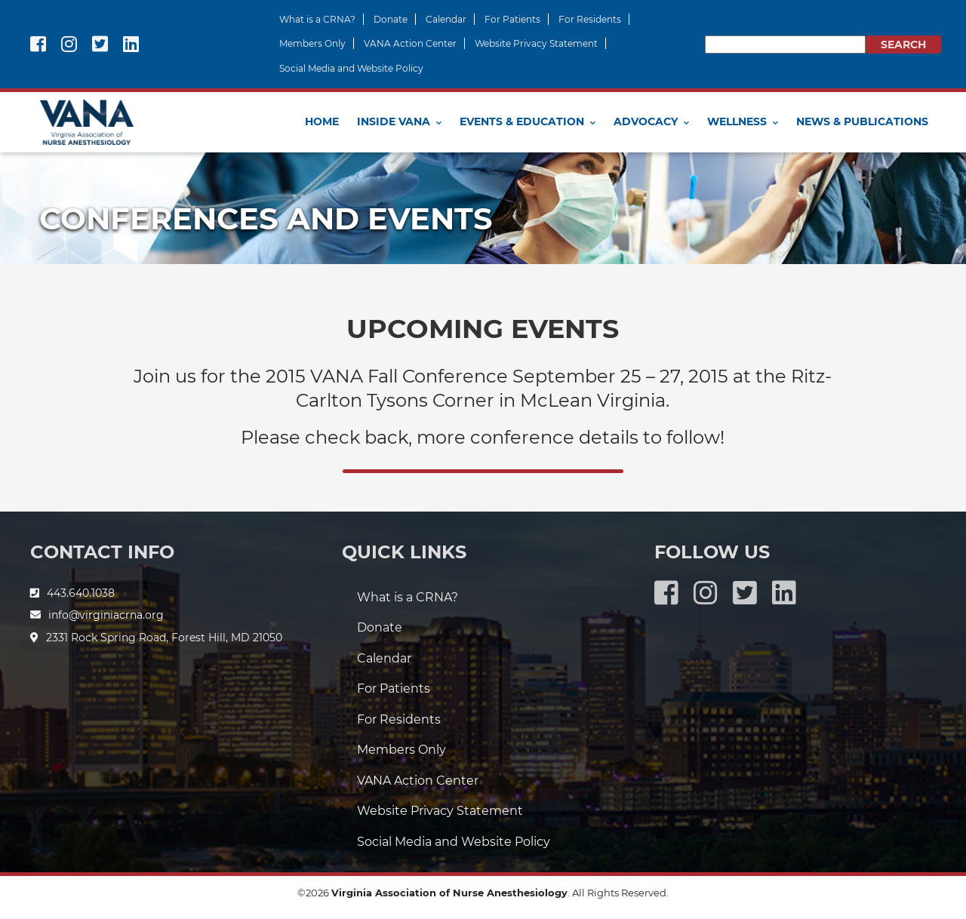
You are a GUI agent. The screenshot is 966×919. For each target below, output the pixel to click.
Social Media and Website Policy (351, 68)
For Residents (589, 19)
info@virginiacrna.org (106, 615)
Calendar (446, 19)
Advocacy (646, 121)
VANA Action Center (410, 43)
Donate (391, 19)
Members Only (312, 43)
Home (322, 121)
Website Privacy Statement (536, 43)
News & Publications (862, 121)
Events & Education (522, 121)
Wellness (737, 121)
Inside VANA (393, 121)
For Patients (512, 19)
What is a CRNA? (317, 19)
